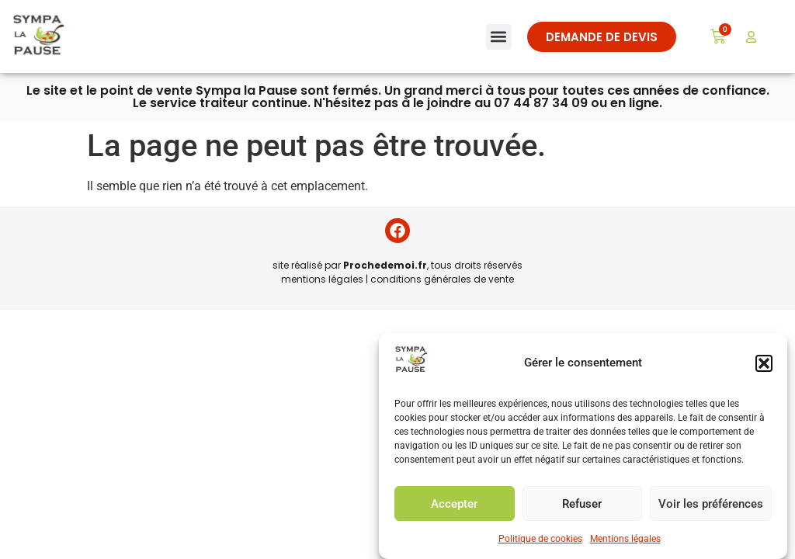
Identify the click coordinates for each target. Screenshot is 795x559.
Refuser (582, 504)
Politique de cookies (540, 538)
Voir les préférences (710, 504)
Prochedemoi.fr (385, 265)
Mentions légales (625, 538)
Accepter (454, 504)
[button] (764, 363)
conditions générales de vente (442, 279)
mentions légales (322, 279)
